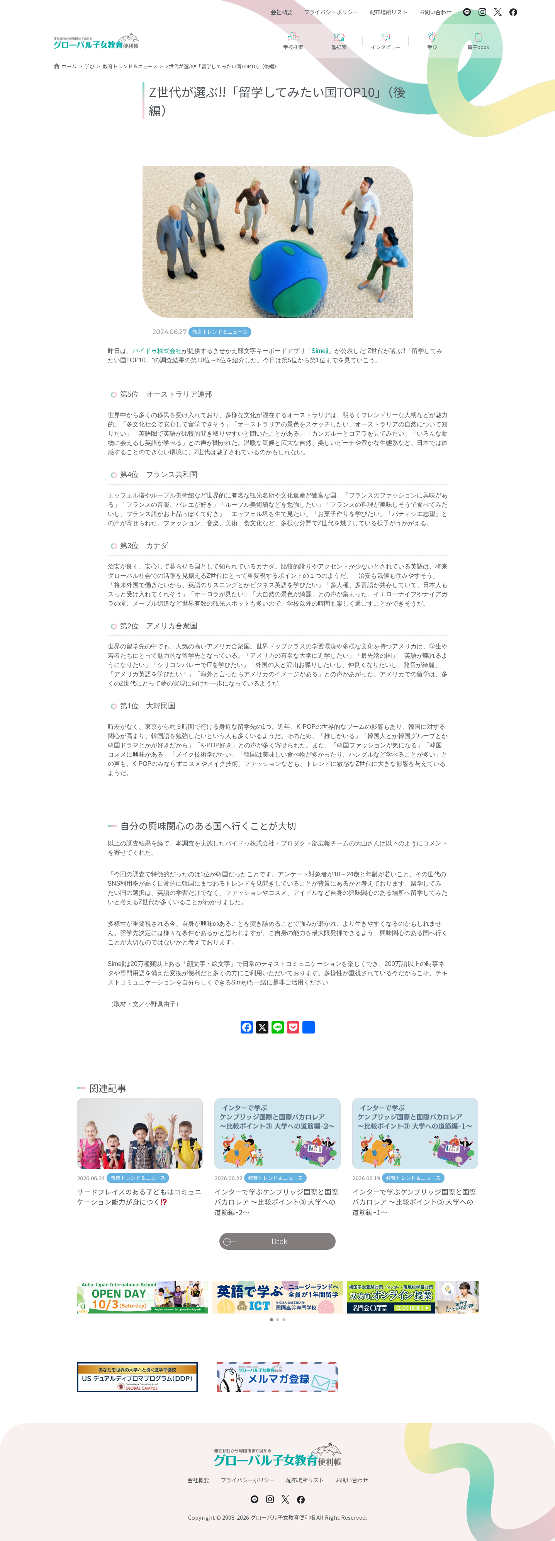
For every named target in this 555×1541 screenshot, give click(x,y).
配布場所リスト (388, 12)
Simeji (320, 351)
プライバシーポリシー (331, 12)
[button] (271, 1319)
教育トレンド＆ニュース (130, 66)
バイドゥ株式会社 (157, 351)
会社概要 (281, 12)
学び (90, 66)
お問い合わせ (435, 12)
